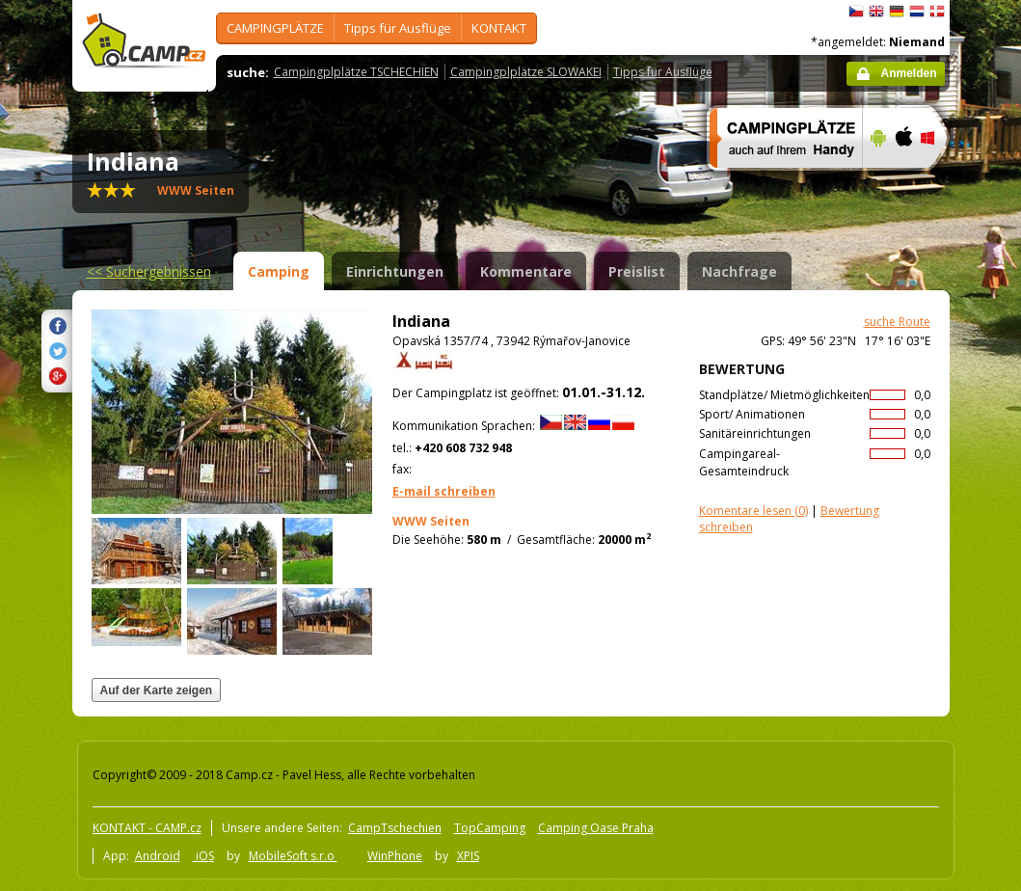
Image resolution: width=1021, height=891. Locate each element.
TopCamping (489, 828)
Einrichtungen (394, 271)
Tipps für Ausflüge (397, 28)
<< (149, 271)
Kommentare (526, 271)
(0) (753, 510)
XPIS (468, 856)
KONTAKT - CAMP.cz (147, 828)
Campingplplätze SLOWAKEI (526, 72)
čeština (856, 11)
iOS (203, 856)
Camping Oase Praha (596, 828)
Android (157, 856)
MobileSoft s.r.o (293, 856)
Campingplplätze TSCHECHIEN (356, 72)
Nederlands (917, 11)
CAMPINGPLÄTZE (275, 28)
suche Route (897, 321)
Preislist (636, 271)
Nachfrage (739, 271)
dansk (937, 11)
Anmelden (908, 73)
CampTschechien (395, 828)
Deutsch (896, 11)
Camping (278, 271)
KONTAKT (498, 28)
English (876, 11)
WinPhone (394, 856)
